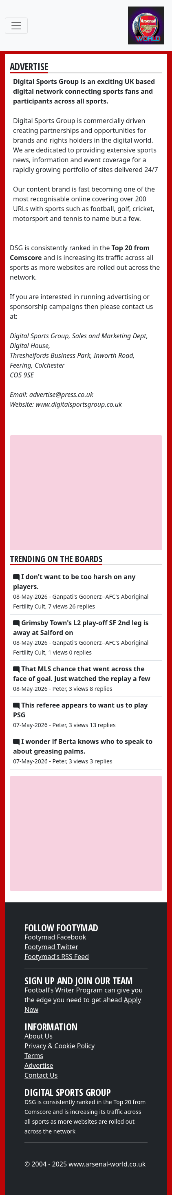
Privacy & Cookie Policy (59, 1045)
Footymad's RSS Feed (56, 956)
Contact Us (40, 1075)
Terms (33, 1055)
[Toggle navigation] (16, 26)
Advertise (38, 1065)
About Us (38, 1036)
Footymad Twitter (51, 946)
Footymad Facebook (55, 937)
